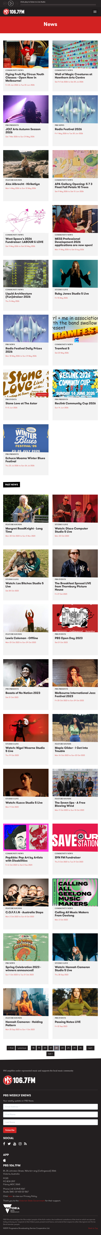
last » (50, 1053)
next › (90, 1047)
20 (45, 1047)
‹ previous (21, 1047)
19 (39, 1047)
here (10, 1196)
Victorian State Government (32, 1200)
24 (68, 1047)
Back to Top (93, 1228)
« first (10, 1047)
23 (62, 1047)
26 (80, 1047)
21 (51, 1047)
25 (74, 1047)
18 (33, 1047)
